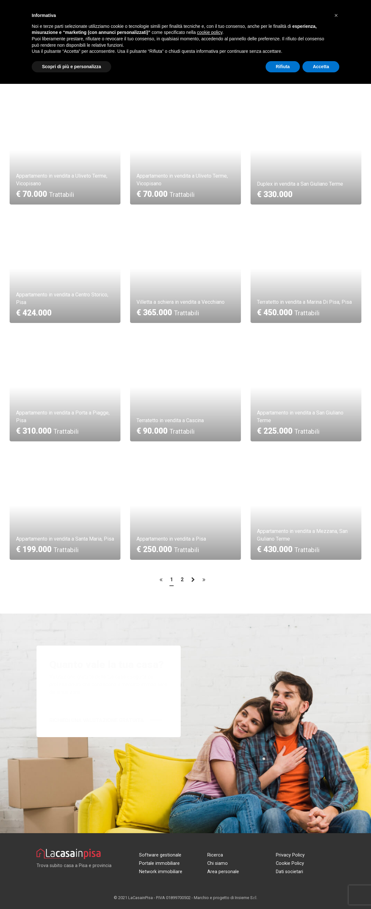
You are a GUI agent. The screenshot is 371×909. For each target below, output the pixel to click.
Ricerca (215, 855)
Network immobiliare (160, 871)
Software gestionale (160, 855)
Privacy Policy (290, 855)
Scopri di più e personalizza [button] (71, 66)
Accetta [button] (321, 66)
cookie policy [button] (209, 32)
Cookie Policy (290, 863)
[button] (336, 15)
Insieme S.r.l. (246, 897)
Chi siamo (217, 863)
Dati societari (289, 871)
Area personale (223, 871)
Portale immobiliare (159, 863)
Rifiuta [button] (283, 66)
